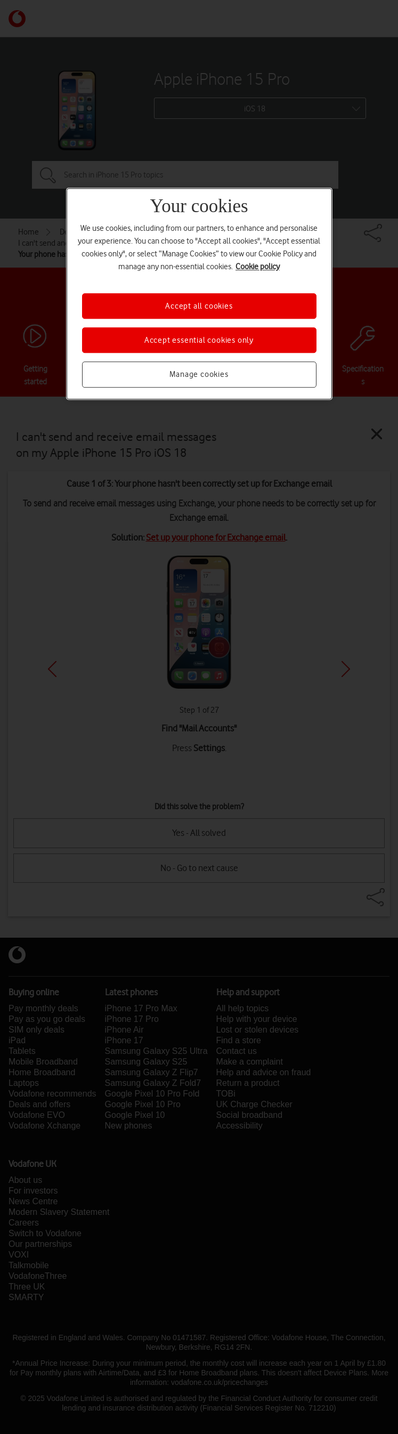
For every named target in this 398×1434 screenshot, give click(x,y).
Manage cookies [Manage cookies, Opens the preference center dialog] (198, 375)
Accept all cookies (198, 306)
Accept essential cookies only (199, 340)
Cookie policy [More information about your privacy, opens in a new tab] (257, 266)
